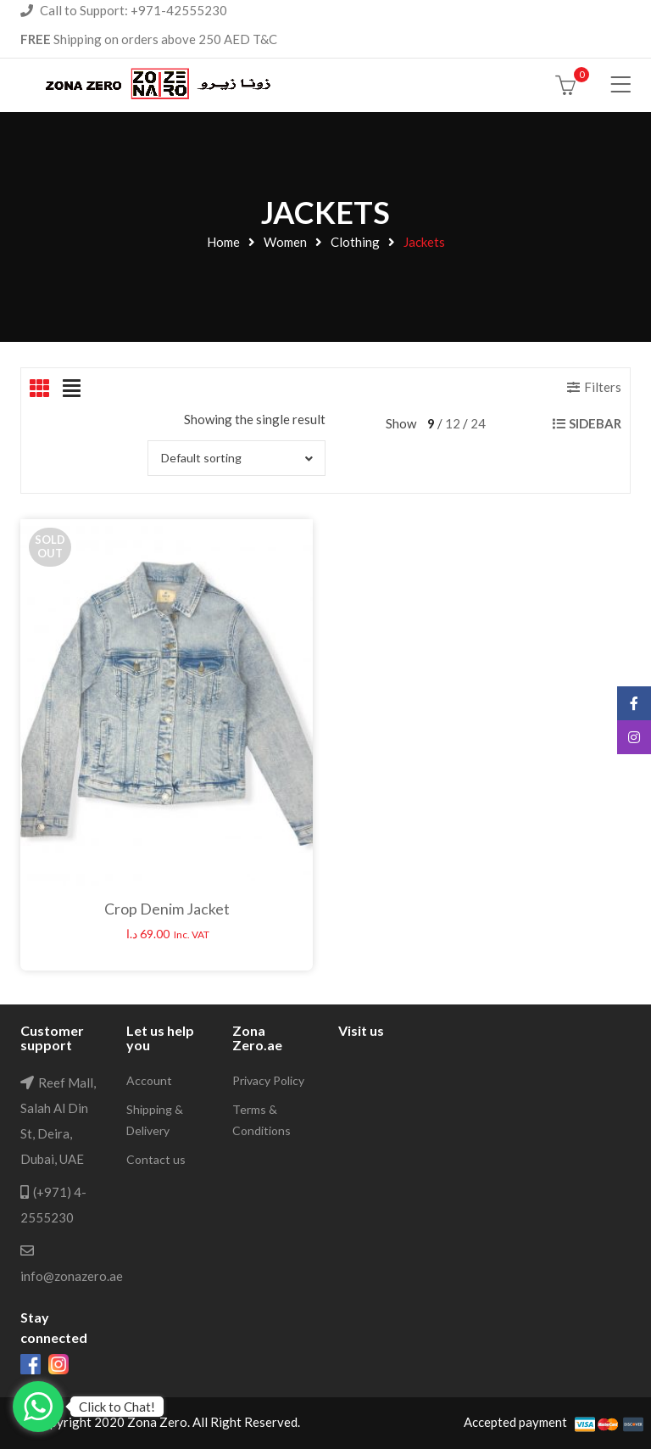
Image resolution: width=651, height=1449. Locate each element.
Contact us (156, 1159)
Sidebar (595, 423)
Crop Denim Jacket (167, 908)
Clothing (355, 241)
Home (223, 241)
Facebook (634, 703)
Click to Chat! (117, 1406)
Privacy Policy (268, 1080)
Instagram (634, 737)
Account (149, 1080)
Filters (602, 386)
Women (285, 241)
